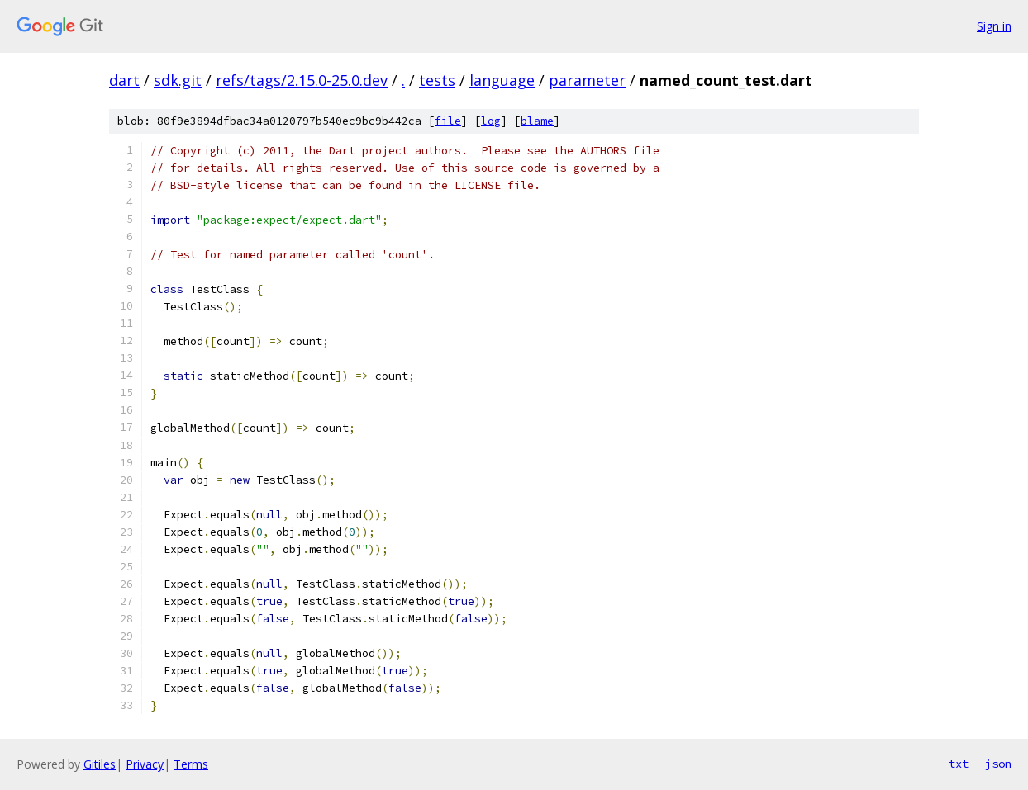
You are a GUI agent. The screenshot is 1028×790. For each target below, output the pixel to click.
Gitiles (99, 764)
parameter (587, 80)
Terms (191, 764)
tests (437, 80)
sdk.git (178, 80)
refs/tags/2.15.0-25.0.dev (302, 80)
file (448, 121)
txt (959, 763)
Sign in (994, 26)
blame (537, 121)
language (502, 80)
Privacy (145, 764)
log (491, 121)
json (998, 763)
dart (124, 80)
